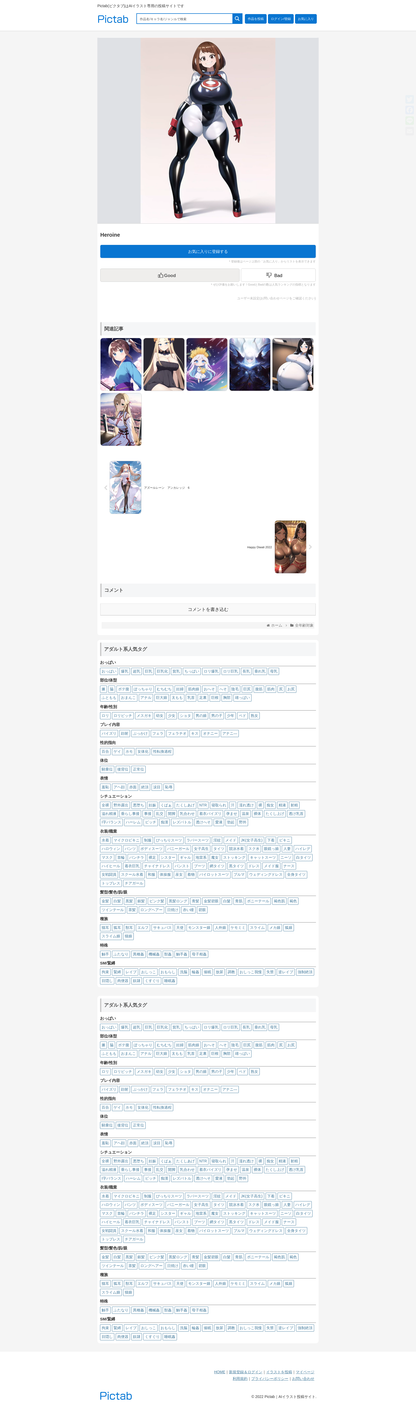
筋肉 (271, 689)
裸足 (152, 857)
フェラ (157, 733)
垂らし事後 (130, 813)
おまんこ (128, 697)
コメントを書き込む (208, 609)
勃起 (231, 822)
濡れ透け (246, 805)
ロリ (105, 715)
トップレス (111, 883)
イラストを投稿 (279, 1372)
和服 (151, 874)
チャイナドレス (157, 866)
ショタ (185, 715)
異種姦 (138, 954)
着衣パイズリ (210, 813)
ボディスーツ (151, 849)
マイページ (305, 1372)
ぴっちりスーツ (169, 840)
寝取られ (218, 805)
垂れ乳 (260, 671)
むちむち (164, 689)
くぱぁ (166, 805)
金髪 (105, 901)
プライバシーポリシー (269, 1378)
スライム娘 (111, 936)
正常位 (138, 769)
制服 (147, 840)
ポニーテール (258, 901)
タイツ (218, 849)
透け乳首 (296, 813)
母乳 (274, 671)
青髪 (195, 901)
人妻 (287, 849)
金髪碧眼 (211, 901)
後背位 (122, 769)
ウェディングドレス (266, 874)
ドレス (253, 866)
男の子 (216, 715)
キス (194, 733)
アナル (145, 697)
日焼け (172, 910)
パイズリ (109, 733)
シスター (168, 857)
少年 (230, 715)
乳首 (191, 697)
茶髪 (132, 910)
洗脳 (183, 972)
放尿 (219, 972)
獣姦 (168, 954)
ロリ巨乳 (230, 671)
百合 (105, 751)
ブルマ (239, 874)
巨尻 (247, 689)
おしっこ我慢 (251, 972)
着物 (191, 874)
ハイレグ (302, 849)
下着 (271, 840)
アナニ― (229, 733)
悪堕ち (138, 805)
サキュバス (162, 927)
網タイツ (217, 866)
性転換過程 (162, 751)
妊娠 (152, 805)
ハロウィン (111, 849)
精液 (282, 805)
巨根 (215, 697)
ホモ (129, 751)
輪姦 (195, 972)
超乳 (136, 671)
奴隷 (136, 981)
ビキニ (284, 840)
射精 (294, 805)
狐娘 (288, 927)
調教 (231, 972)
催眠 (207, 972)
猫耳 (105, 927)
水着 (105, 840)
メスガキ (144, 715)
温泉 (245, 813)
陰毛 (235, 689)
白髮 (227, 901)
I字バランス (111, 822)
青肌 (238, 901)
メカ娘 (274, 927)
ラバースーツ (198, 840)
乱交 (159, 813)
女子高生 (201, 849)
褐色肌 (279, 901)
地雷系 (201, 857)
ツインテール (113, 910)
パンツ (130, 849)
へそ (223, 689)
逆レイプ (285, 972)
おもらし (168, 972)
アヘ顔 (119, 787)
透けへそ (203, 822)
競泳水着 (236, 849)
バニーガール (178, 849)
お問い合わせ (303, 1378)
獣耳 (129, 927)
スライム (257, 927)
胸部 (227, 697)
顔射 (124, 733)
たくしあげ (185, 805)
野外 (242, 822)
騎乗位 (107, 769)
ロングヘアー (151, 910)
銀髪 (141, 901)
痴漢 (164, 822)
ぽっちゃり (143, 689)
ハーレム (133, 822)
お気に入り (306, 19)
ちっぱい (191, 671)
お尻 (291, 689)
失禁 (270, 972)
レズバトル (182, 822)
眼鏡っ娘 (271, 849)
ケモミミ (238, 927)
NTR (203, 805)
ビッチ (150, 822)
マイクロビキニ (127, 840)
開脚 (171, 813)
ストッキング (234, 857)
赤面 (133, 787)
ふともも (109, 697)
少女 (171, 715)
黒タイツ (236, 866)
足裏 (203, 697)
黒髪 (129, 901)
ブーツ (199, 866)
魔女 (215, 857)
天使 (180, 927)
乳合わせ (187, 813)
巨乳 (148, 671)
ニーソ (286, 857)
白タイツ (303, 857)
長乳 (246, 671)
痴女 (270, 805)
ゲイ (117, 751)
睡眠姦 (169, 981)
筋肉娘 (193, 689)
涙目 (157, 787)
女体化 (143, 751)
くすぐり (152, 981)
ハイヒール (111, 866)
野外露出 (121, 805)
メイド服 (271, 866)
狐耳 (117, 927)
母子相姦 (199, 954)
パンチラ (136, 857)
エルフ (143, 927)
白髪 (117, 901)
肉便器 (122, 981)
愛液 (219, 822)
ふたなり (121, 954)
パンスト (182, 866)
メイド (230, 840)
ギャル (185, 857)
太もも (177, 697)
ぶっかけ (140, 733)
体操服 (165, 874)
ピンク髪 (156, 901)
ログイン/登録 (281, 19)
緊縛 (117, 972)
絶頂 (145, 787)
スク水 (253, 849)
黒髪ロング (178, 901)
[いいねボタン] (170, 275)
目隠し (107, 981)
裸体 (257, 813)
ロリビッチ (123, 715)
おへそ (209, 689)
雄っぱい (242, 697)
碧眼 (202, 910)
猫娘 (128, 936)
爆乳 (124, 671)
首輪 (121, 857)
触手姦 (181, 954)
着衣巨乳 (132, 866)
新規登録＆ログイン (245, 1372)
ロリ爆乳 (211, 671)
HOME (219, 1372)
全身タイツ (296, 874)
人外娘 (220, 927)
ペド (242, 715)
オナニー (210, 733)
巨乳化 (162, 671)
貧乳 (176, 671)
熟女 (254, 715)
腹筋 (259, 689)
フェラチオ (177, 733)
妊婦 (180, 689)
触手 (105, 954)
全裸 (105, 805)
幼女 (159, 715)
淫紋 (217, 840)
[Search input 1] (185, 19)
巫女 (179, 874)
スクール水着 (132, 874)
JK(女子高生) (252, 840)
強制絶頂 (305, 972)
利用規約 (240, 1378)
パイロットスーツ (214, 874)
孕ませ (231, 813)
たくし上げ (275, 813)
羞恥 (105, 787)
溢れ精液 (109, 813)
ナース (288, 866)
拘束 (105, 972)
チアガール (134, 883)
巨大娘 (161, 697)
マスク (107, 857)
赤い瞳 (188, 910)
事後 (147, 813)
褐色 (293, 901)
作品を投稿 (256, 19)
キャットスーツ (263, 857)
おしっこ (148, 972)
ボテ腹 (123, 689)
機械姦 (154, 954)
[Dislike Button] (278, 275)
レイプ (131, 972)
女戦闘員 (109, 874)
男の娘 (201, 715)
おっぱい (109, 671)
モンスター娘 (199, 927)
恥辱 (168, 787)
